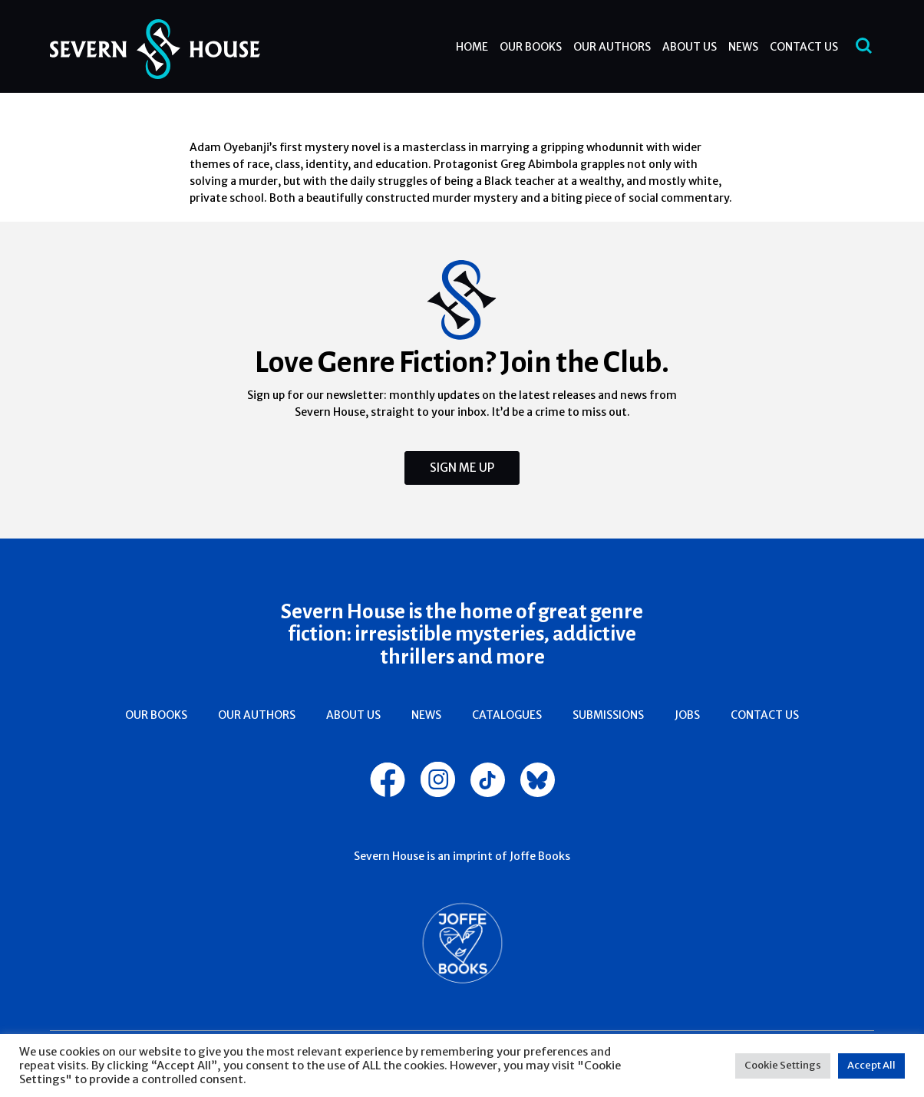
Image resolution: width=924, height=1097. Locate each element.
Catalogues (507, 715)
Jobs (687, 715)
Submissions (608, 715)
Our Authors (612, 47)
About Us (689, 47)
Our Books (531, 47)
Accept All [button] (871, 1065)
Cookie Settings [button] (782, 1065)
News (743, 47)
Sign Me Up (462, 467)
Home (472, 47)
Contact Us (804, 47)
